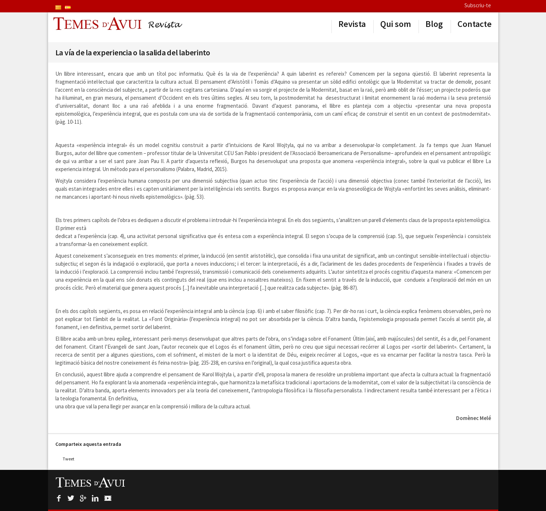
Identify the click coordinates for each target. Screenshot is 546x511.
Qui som (395, 24)
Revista (352, 24)
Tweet (68, 459)
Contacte (474, 24)
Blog (434, 24)
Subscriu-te (477, 5)
